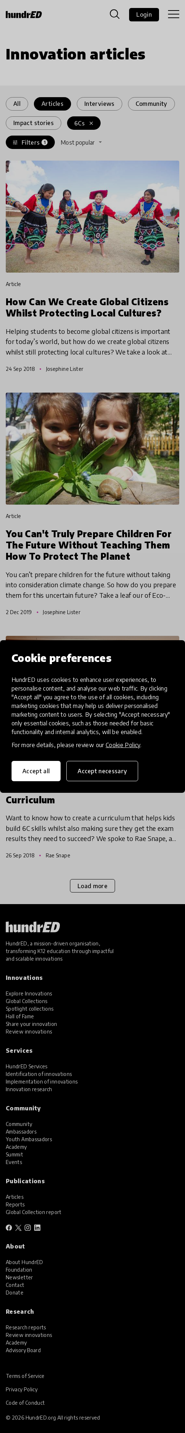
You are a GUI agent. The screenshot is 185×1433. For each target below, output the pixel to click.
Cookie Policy (123, 745)
